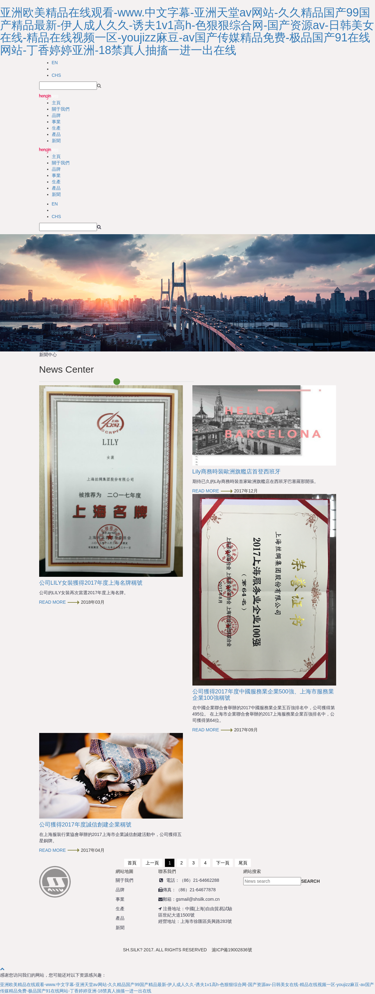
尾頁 (243, 862)
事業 (56, 121)
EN (55, 62)
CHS (56, 75)
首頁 (132, 862)
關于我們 (61, 109)
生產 (56, 128)
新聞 (56, 140)
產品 (56, 134)
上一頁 (152, 862)
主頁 (56, 102)
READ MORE (59, 602)
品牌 (56, 115)
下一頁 (222, 862)
